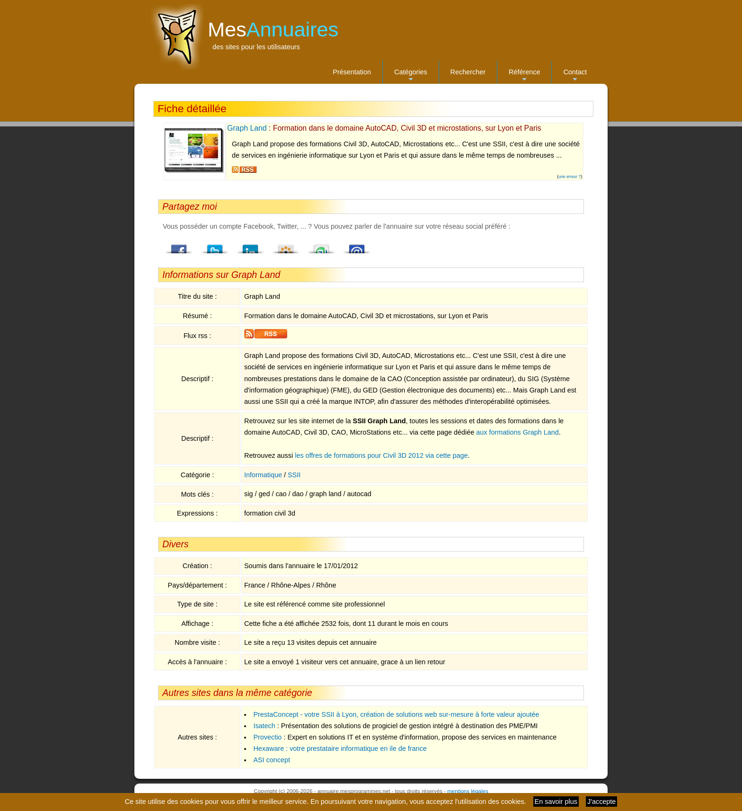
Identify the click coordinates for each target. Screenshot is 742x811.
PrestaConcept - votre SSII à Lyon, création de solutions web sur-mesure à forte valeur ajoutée (396, 714)
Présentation (352, 72)
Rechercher (468, 72)
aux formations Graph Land (517, 432)
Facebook (179, 246)
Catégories (410, 76)
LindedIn (250, 246)
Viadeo (285, 246)
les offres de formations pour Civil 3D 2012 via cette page (381, 455)
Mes (273, 29)
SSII (294, 475)
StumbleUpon (321, 246)
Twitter (214, 246)
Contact (575, 76)
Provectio (267, 737)
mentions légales (467, 791)
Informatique (263, 475)
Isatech (264, 726)
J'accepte (601, 801)
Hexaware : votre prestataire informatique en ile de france (339, 748)
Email (356, 246)
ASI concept (271, 760)
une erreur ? (569, 176)
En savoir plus (556, 801)
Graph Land (247, 128)
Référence (524, 76)
